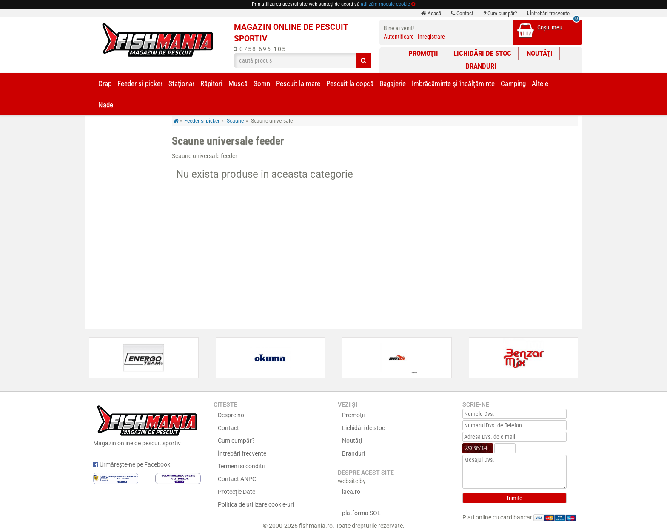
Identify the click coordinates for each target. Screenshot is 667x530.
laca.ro (351, 491)
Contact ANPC (237, 479)
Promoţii (423, 53)
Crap (104, 83)
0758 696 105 (260, 49)
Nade (105, 104)
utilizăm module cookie (385, 4)
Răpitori (211, 83)
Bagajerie (392, 83)
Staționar (181, 83)
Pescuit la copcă (349, 83)
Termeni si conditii (241, 466)
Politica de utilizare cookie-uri (256, 504)
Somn (262, 83)
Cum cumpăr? (500, 13)
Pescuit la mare (298, 83)
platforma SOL (361, 513)
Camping (513, 83)
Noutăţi (540, 53)
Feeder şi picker (139, 83)
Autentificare (399, 36)
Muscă (238, 83)
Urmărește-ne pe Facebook (131, 464)
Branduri (480, 66)
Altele (540, 83)
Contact (462, 13)
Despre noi (231, 415)
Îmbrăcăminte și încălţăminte (453, 83)
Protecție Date (236, 491)
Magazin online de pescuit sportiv (147, 424)
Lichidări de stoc (482, 53)
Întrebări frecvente (548, 13)
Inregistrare (431, 36)
